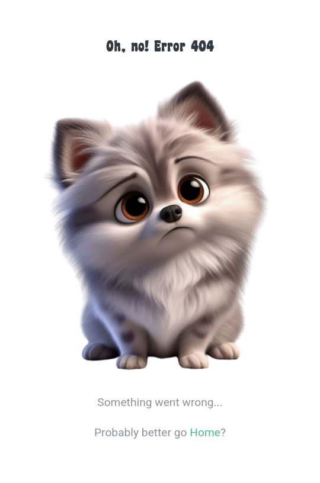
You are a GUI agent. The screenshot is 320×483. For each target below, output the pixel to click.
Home (205, 432)
